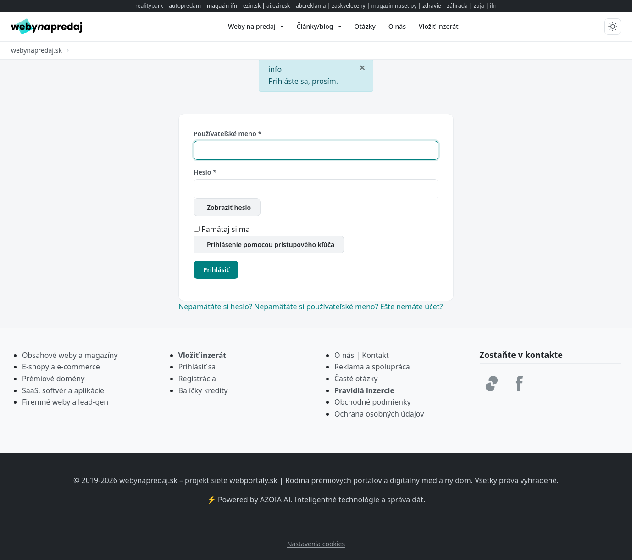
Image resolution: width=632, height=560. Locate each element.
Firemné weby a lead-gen (65, 402)
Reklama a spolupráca (372, 367)
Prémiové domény (53, 378)
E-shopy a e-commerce (61, 367)
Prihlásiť (216, 269)
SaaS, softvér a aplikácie (63, 390)
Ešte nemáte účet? (411, 307)
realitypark (149, 6)
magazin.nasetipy (394, 6)
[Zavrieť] (362, 67)
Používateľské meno (227, 133)
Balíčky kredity (203, 390)
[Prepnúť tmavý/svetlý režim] (612, 26)
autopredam (185, 6)
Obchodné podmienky (372, 402)
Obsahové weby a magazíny (70, 355)
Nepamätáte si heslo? (216, 307)
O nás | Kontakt (361, 355)
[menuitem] (256, 26)
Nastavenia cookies (316, 543)
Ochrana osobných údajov (379, 414)
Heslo (205, 172)
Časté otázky (355, 378)
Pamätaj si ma (225, 229)
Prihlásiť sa (197, 367)
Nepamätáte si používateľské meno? (317, 307)
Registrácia (197, 378)
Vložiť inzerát (202, 355)
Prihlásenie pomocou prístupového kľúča (270, 244)
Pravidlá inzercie (364, 390)
